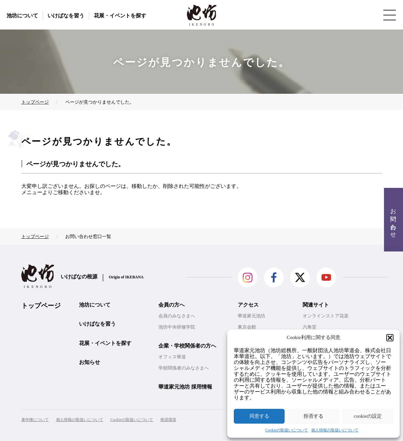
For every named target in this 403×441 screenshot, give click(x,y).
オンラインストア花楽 (326, 315)
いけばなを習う (66, 15)
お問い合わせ (393, 219)
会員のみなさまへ (176, 315)
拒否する (313, 416)
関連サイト (316, 305)
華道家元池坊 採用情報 (185, 387)
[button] (390, 337)
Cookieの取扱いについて (286, 430)
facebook (274, 277)
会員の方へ (171, 305)
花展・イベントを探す (120, 15)
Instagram (247, 277)
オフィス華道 (172, 356)
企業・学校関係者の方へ (187, 346)
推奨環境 (168, 419)
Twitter (300, 277)
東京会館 (247, 327)
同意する (259, 416)
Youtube (326, 277)
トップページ (41, 305)
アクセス (248, 305)
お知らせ (89, 362)
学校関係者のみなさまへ (183, 368)
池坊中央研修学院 (176, 327)
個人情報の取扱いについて (334, 430)
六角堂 (309, 327)
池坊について (22, 15)
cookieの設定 (368, 416)
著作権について (35, 419)
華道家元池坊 (251, 315)
